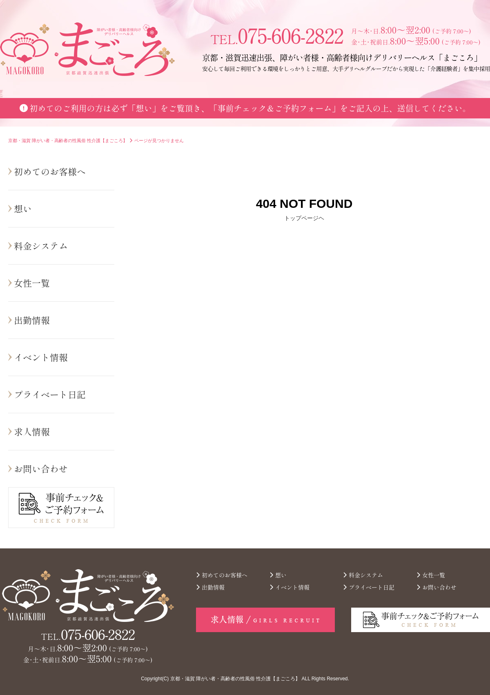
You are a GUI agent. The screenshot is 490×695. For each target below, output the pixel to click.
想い (23, 208)
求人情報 (32, 431)
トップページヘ (304, 218)
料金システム (41, 245)
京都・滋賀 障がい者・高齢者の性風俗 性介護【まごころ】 (235, 679)
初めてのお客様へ (50, 171)
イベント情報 (41, 356)
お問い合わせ (41, 468)
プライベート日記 (50, 394)
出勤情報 (32, 319)
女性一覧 (32, 282)
